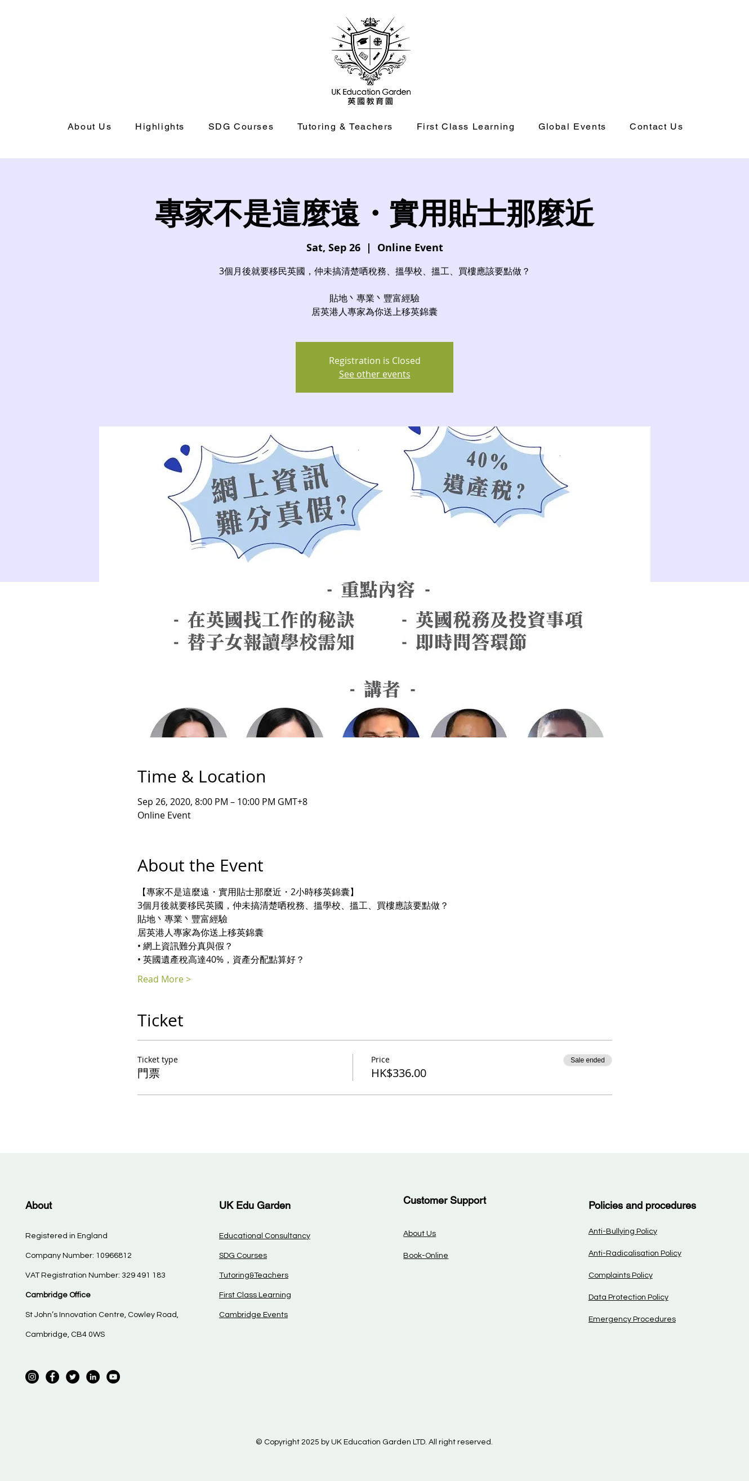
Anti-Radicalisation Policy (634, 1253)
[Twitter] (72, 1377)
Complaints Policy (620, 1275)
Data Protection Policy (628, 1297)
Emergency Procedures (632, 1319)
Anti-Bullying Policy (622, 1231)
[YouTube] (113, 1377)
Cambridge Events (253, 1315)
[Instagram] (32, 1377)
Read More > (164, 979)
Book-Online (425, 1256)
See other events (375, 374)
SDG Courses (243, 1256)
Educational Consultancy (264, 1236)
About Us (419, 1234)
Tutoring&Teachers (253, 1275)
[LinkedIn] (93, 1377)
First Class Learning (255, 1295)
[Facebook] (52, 1377)
